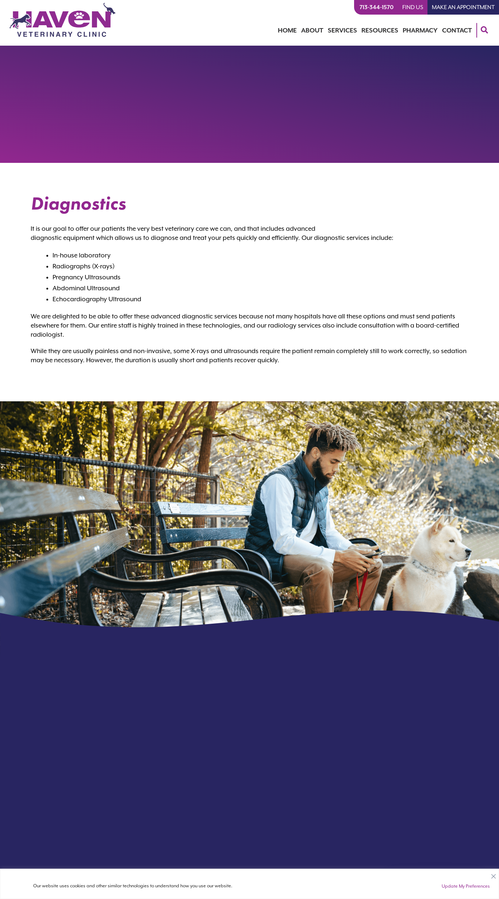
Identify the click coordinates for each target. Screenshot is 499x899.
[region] (249, 884)
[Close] (493, 875)
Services (342, 30)
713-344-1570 (377, 7)
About (312, 30)
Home (287, 30)
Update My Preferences (466, 886)
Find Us (412, 7)
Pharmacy (420, 30)
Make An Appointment (463, 7)
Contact (457, 30)
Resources (379, 30)
